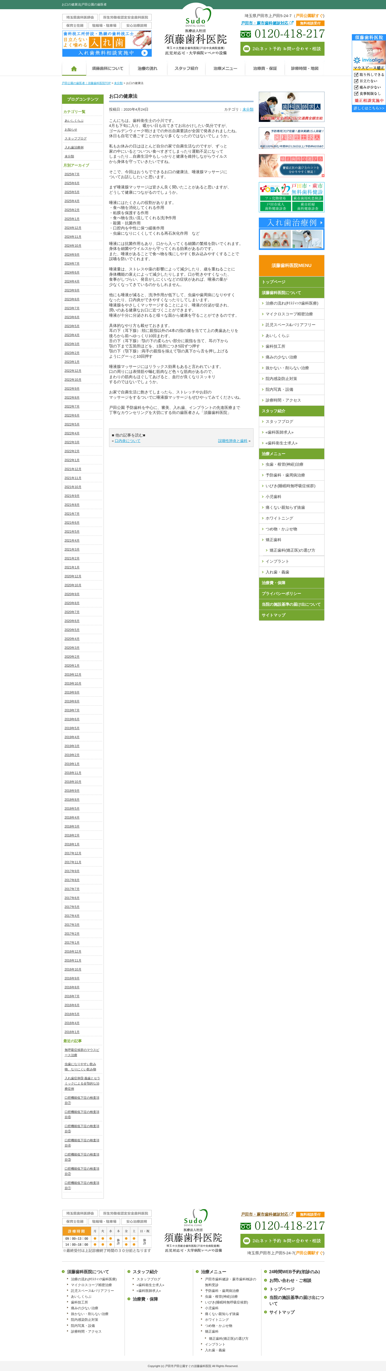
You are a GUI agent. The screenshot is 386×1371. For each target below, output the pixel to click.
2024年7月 (72, 263)
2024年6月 (72, 272)
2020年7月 (72, 612)
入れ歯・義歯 (277, 572)
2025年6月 (72, 183)
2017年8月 (72, 880)
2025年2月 (72, 210)
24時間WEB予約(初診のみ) (294, 1272)
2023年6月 (72, 317)
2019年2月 (72, 755)
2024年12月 (73, 228)
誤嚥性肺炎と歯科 (233, 441)
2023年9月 (72, 290)
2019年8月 (72, 701)
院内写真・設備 (279, 389)
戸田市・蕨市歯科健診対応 (267, 23)
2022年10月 (73, 380)
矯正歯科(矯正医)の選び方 (293, 550)
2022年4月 (72, 433)
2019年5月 (72, 728)
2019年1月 (72, 764)
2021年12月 (73, 469)
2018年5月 (72, 808)
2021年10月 (73, 487)
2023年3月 (72, 344)
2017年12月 (73, 853)
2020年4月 (72, 639)
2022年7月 (72, 406)
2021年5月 (72, 531)
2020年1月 (72, 665)
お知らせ (71, 129)
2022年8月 (72, 397)
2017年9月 (72, 871)
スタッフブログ (76, 138)
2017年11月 (73, 862)
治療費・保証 (265, 66)
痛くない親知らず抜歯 (285, 507)
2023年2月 (72, 353)
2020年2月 (72, 657)
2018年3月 (72, 826)
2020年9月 (72, 594)
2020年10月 (73, 585)
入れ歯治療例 (74, 147)
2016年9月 (72, 978)
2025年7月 (72, 174)
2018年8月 (72, 800)
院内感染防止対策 (281, 378)
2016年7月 (72, 996)
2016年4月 (72, 1023)
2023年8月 (72, 299)
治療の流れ (148, 66)
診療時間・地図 (304, 66)
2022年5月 (72, 424)
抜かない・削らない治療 (287, 368)
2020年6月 (72, 621)
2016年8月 (72, 987)
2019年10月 (73, 683)
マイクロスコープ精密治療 (289, 314)
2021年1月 (72, 567)
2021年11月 (73, 478)
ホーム (74, 66)
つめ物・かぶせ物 (281, 529)
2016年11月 (73, 960)
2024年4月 (72, 281)
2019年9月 (72, 692)
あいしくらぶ (74, 120)
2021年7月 (72, 514)
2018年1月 (72, 844)
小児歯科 (273, 496)
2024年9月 (72, 254)
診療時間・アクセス (283, 400)
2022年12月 (73, 371)
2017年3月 (72, 925)
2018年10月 (73, 782)
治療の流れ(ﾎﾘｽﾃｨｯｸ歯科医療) (292, 303)
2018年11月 (73, 773)
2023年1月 (72, 362)
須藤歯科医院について (107, 66)
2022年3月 (72, 442)
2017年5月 (72, 907)
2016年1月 (72, 1032)
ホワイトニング (279, 518)
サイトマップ (273, 615)
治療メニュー (225, 66)
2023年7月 (72, 308)
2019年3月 (72, 746)
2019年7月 (72, 710)
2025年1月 (72, 219)
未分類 (69, 156)
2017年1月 (72, 942)
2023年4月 (72, 335)
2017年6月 (72, 898)
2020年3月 (72, 648)
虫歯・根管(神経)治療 (285, 464)
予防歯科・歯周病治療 (285, 475)
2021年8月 (72, 505)
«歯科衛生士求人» (282, 443)
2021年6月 (72, 523)
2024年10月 (73, 246)
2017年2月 (72, 934)
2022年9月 (72, 389)
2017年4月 (72, 916)
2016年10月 (73, 969)
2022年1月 (72, 460)
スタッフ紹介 (273, 411)
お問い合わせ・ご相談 (290, 1280)
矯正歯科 (273, 539)
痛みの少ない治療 (281, 357)
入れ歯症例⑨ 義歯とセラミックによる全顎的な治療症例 (82, 1083)
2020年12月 (73, 576)
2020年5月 (72, 630)
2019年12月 (73, 674)
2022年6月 (72, 415)
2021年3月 (72, 549)
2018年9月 (72, 791)
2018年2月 (72, 835)
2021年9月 (72, 496)
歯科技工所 (275, 346)
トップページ (273, 282)
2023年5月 (72, 326)
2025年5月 (72, 192)
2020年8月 (72, 603)
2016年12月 (73, 951)
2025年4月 (72, 201)
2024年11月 (73, 237)
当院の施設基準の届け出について (291, 604)
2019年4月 (72, 737)
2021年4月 (72, 540)
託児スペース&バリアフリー (291, 324)
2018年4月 (72, 817)
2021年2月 (72, 558)
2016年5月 (72, 1014)
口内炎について (128, 441)
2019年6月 (72, 719)
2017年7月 (72, 889)
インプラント (277, 561)
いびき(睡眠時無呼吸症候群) (291, 486)
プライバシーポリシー (281, 593)
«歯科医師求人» (280, 432)
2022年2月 (72, 451)
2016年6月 (72, 1005)
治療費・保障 (273, 583)
